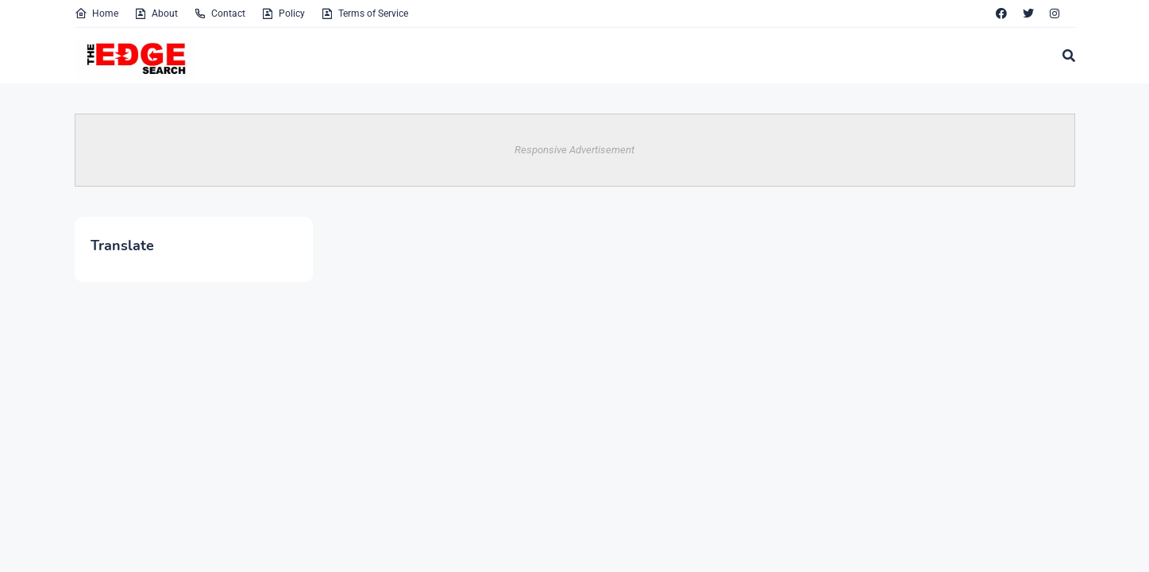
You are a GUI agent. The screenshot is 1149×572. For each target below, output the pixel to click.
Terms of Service (364, 13)
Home (96, 13)
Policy (283, 13)
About (156, 13)
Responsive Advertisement (574, 150)
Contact (219, 13)
